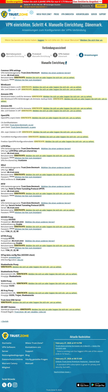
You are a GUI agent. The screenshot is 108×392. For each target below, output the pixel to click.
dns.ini (20, 260)
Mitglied (6, 367)
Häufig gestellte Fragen (36, 359)
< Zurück (4, 321)
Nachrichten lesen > (62, 372)
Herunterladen (82, 14)
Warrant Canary (9, 363)
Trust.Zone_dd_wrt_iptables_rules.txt (30, 312)
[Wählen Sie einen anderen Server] (56, 73)
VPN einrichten (67, 14)
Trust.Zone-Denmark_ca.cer (21, 125)
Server (94, 14)
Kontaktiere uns (33, 347)
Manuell (29, 363)
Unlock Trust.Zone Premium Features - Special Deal (77, 361)
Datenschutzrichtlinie (12, 359)
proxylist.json (15, 257)
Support (102, 14)
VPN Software (8, 347)
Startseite (6, 343)
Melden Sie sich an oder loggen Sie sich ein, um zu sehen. (50, 77)
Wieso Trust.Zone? (44, 14)
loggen (41, 40)
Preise (56, 14)
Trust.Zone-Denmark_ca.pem (23, 127)
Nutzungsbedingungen (13, 355)
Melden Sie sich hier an (91, 40)
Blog (27, 355)
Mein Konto (101, 6)
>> (87, 1)
